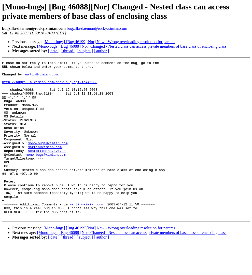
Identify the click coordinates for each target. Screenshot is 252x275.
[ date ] (54, 51)
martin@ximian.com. (42, 77)
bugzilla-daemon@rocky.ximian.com (97, 28)
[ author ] (101, 51)
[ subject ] (85, 51)
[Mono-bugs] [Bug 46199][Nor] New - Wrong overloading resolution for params (109, 42)
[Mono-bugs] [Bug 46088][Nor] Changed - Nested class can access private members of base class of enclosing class (132, 46)
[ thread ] (68, 51)
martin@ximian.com (45, 164)
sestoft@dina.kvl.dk (46, 169)
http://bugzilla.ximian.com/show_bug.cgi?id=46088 (49, 86)
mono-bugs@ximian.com (47, 160)
